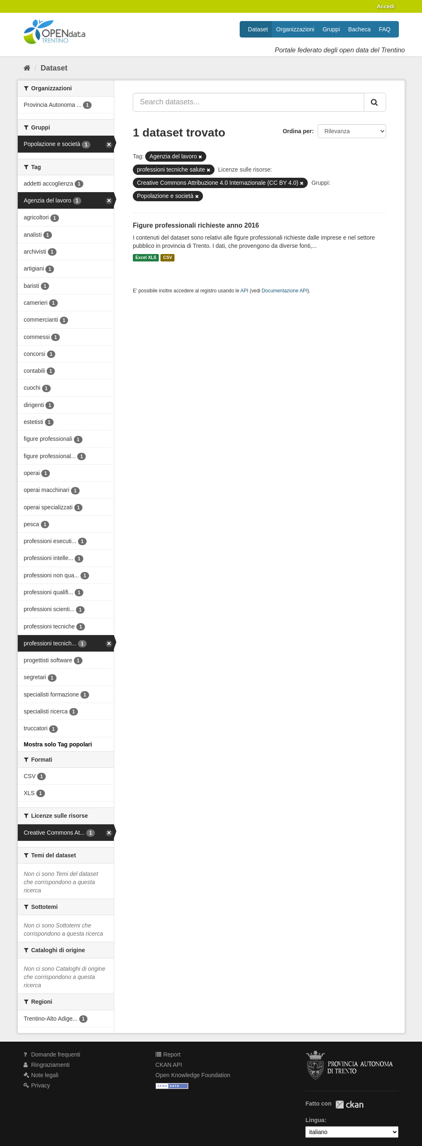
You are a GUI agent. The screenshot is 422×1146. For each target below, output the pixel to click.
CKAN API (169, 1064)
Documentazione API (284, 291)
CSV (167, 257)
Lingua (314, 1120)
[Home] (27, 68)
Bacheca (359, 29)
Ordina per (297, 131)
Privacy (37, 1085)
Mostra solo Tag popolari (58, 744)
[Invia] (375, 102)
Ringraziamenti (47, 1064)
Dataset (258, 29)
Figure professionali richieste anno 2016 (196, 225)
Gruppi (331, 29)
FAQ (384, 29)
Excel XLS (145, 257)
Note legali (41, 1075)
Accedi (386, 6)
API (244, 291)
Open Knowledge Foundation (193, 1075)
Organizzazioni (295, 29)
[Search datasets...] (248, 102)
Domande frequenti (52, 1054)
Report (168, 1054)
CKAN (349, 1104)
